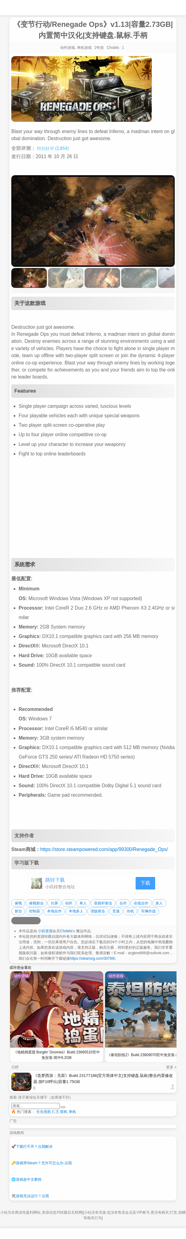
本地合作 (54, 911)
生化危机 (43, 1112)
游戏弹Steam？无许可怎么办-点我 (41, 1163)
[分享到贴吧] (37, 920)
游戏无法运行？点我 (30, 1196)
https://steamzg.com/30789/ (92, 958)
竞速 (116, 911)
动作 (68, 903)
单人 (83, 903)
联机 (63, 1112)
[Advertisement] (93, 509)
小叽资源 (45, 931)
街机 (130, 911)
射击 (18, 911)
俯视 (18, 903)
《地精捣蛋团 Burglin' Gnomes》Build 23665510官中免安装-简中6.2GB (56, 1055)
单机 (72, 1112)
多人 (159, 903)
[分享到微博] (15, 920)
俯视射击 (36, 903)
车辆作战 (148, 911)
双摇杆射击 (103, 903)
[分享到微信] (29, 920)
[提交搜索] (62, 1107)
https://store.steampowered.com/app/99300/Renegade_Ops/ (104, 849)
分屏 (54, 903)
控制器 (34, 911)
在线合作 (141, 903)
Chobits (66, 931)
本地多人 (76, 911)
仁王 (55, 1112)
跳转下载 (55, 879)
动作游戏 (67, 47)
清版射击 (97, 911)
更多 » (171, 1067)
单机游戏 (84, 47)
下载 (145, 883)
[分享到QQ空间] (22, 920)
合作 (123, 903)
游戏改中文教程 (26, 1179)
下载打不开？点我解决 (32, 1146)
